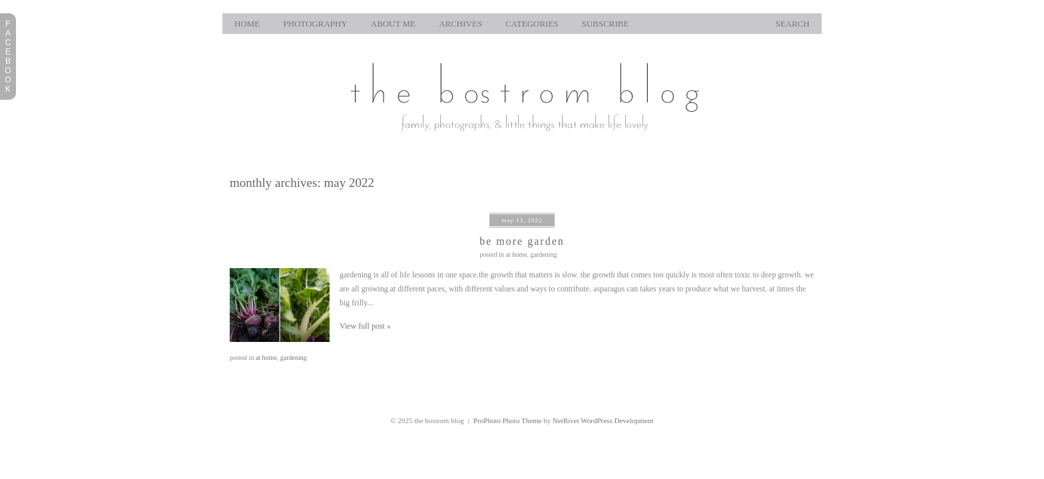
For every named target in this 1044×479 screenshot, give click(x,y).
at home (516, 254)
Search (793, 23)
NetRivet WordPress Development (603, 420)
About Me (393, 23)
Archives (460, 23)
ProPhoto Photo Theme (507, 420)
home (247, 23)
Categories (531, 23)
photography (315, 23)
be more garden (522, 241)
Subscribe (605, 23)
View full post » (365, 326)
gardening (543, 254)
